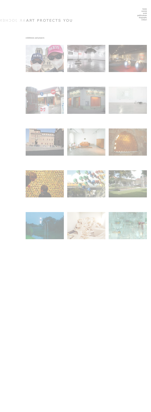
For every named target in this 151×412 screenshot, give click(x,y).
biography (143, 17)
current (144, 11)
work (145, 13)
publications (142, 15)
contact (144, 20)
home (145, 9)
